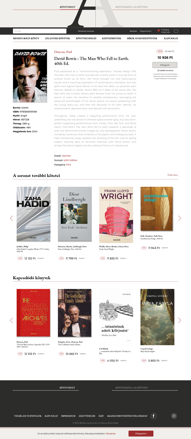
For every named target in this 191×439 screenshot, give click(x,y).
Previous (11, 218)
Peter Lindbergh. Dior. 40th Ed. (70, 249)
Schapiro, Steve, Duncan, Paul (70, 342)
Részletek (111, 433)
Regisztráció (145, 31)
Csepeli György (146, 349)
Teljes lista (172, 175)
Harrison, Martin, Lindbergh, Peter (72, 246)
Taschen (66, 155)
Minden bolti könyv (26, 38)
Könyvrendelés (86, 38)
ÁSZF (101, 416)
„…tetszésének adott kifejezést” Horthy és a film (115, 352)
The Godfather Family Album (69, 344)
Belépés (133, 31)
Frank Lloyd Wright (106, 249)
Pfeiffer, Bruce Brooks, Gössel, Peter (114, 246)
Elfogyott (165, 65)
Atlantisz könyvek (57, 38)
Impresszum (68, 416)
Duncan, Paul (63, 52)
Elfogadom (141, 433)
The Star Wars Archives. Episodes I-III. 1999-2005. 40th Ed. (33, 345)
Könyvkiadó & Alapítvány (132, 7)
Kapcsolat (171, 38)
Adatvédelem (87, 416)
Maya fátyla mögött (147, 351)
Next (179, 218)
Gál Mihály (103, 349)
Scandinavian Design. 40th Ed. (151, 239)
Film (68, 164)
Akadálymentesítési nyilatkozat (127, 416)
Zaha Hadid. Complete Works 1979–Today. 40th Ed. (33, 250)
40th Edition (70, 160)
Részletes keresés (86, 31)
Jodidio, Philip (22, 246)
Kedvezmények (111, 38)
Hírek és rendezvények (142, 38)
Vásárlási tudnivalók (28, 416)
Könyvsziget (67, 7)
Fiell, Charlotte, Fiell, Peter (151, 236)
